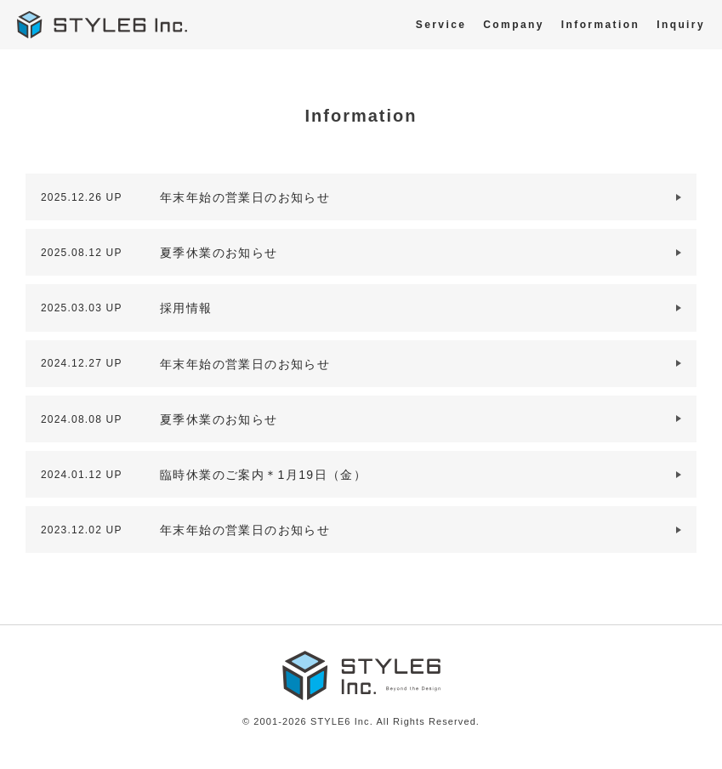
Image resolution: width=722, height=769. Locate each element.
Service (441, 25)
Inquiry (681, 25)
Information (600, 25)
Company (513, 25)
